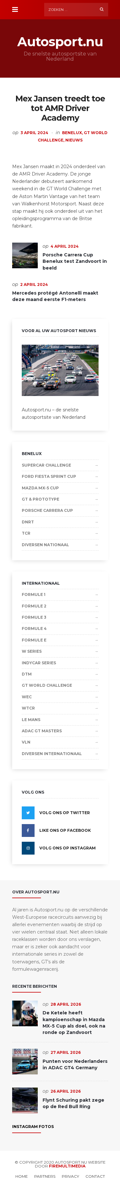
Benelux (72, 132)
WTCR (28, 708)
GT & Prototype (40, 499)
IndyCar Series (39, 662)
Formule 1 (33, 594)
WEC (27, 696)
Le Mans (31, 719)
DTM (27, 674)
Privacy (70, 1176)
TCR (26, 533)
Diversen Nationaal (45, 544)
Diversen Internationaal (52, 753)
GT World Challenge (47, 685)
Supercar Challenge (46, 465)
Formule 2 (34, 606)
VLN (26, 742)
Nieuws (74, 140)
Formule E (34, 640)
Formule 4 (34, 628)
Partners (44, 1176)
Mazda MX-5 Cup (40, 488)
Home (21, 1176)
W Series (32, 651)
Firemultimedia (67, 1166)
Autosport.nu (60, 41)
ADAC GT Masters (42, 730)
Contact (95, 1176)
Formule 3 (34, 617)
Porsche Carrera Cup (47, 510)
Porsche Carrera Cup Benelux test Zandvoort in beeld (75, 261)
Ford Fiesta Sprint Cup (49, 476)
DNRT (28, 522)
